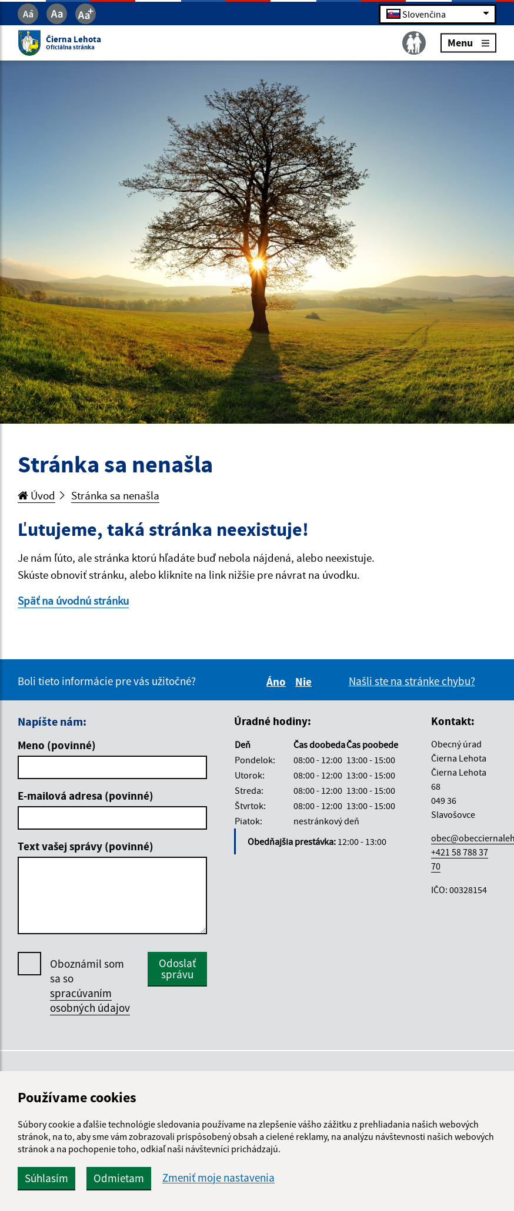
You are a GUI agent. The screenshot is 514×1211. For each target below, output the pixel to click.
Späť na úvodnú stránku (73, 600)
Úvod (36, 495)
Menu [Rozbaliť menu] (468, 42)
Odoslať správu (177, 968)
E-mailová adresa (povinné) (85, 796)
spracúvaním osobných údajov (90, 1000)
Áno (277, 682)
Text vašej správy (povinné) (85, 846)
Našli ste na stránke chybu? (412, 681)
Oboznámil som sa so (90, 986)
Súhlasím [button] (46, 1178)
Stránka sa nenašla (115, 495)
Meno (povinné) (57, 745)
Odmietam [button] (119, 1178)
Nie (305, 682)
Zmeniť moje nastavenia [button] (218, 1177)
